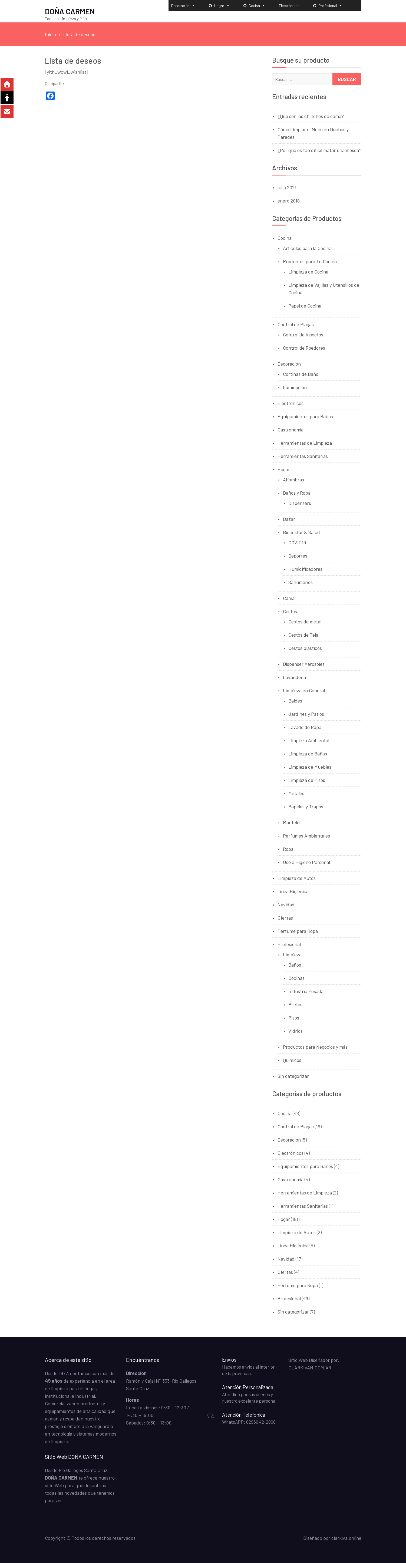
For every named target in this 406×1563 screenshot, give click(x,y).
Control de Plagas (296, 324)
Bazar (289, 519)
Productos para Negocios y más (315, 1046)
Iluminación (295, 387)
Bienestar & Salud (301, 532)
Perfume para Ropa (298, 931)
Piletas (295, 1004)
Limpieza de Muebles (309, 766)
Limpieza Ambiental (308, 740)
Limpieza (292, 954)
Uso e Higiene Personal (306, 862)
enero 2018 (289, 200)
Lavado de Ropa (304, 727)
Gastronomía (290, 429)
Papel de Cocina (304, 305)
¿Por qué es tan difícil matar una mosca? (319, 150)
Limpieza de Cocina (308, 271)
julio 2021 (287, 187)
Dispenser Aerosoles (304, 664)
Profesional (330, 5)
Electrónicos (289, 5)
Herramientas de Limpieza (305, 442)
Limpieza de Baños (307, 753)
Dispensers (299, 503)
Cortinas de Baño (300, 374)
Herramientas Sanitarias (303, 456)
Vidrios (295, 1031)
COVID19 (297, 542)
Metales (296, 793)
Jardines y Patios (306, 714)
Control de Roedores (304, 347)
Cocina (257, 5)
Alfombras (293, 479)
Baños (294, 964)
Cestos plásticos (305, 648)
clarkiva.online (346, 1538)
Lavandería (294, 677)
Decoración (183, 5)
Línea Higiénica (293, 891)
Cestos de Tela (303, 634)
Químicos (292, 1060)
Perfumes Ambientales (306, 835)
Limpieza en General (304, 690)
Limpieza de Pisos (306, 780)
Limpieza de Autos (297, 878)
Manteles (292, 822)
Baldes (295, 700)
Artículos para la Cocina (307, 248)
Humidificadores (305, 569)
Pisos (293, 1017)
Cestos (290, 611)
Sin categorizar (293, 1076)
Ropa (288, 849)
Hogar (222, 5)
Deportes (297, 555)
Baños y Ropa (297, 492)
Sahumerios (300, 582)
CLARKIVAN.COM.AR (309, 1367)
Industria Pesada (306, 991)
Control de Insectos (303, 334)
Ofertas (285, 917)
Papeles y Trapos (305, 806)
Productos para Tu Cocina (310, 261)
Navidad (286, 904)
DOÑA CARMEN (70, 11)
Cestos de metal (304, 621)
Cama (289, 598)
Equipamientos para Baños (305, 416)
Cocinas (296, 978)
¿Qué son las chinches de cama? (311, 116)
